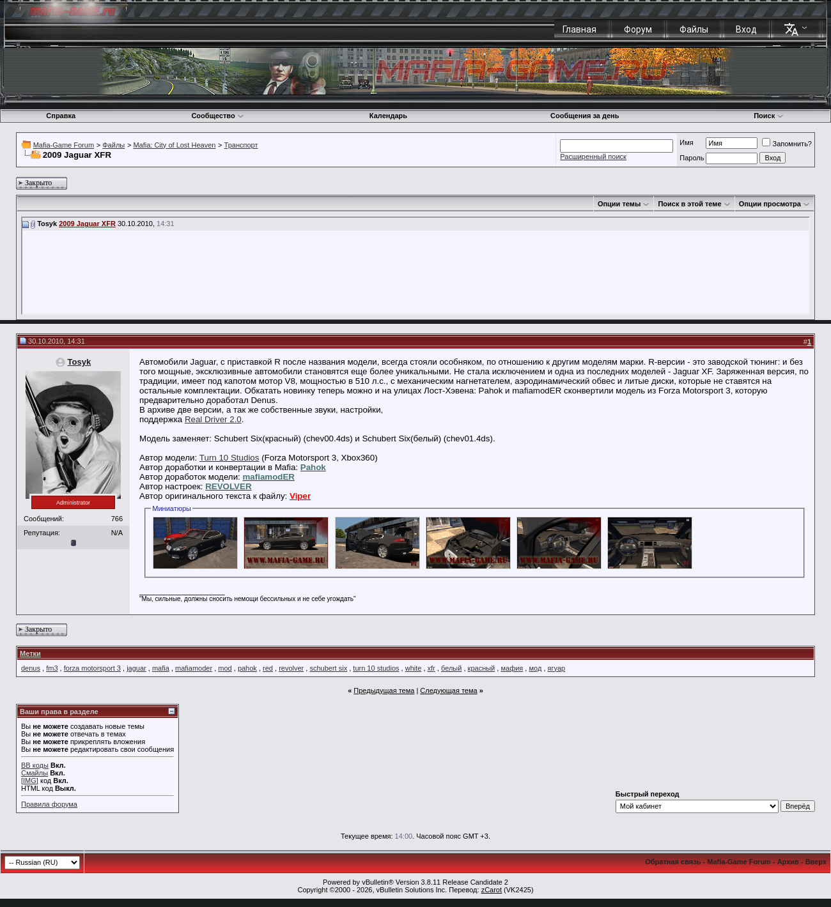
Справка (60, 115)
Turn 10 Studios (229, 457)
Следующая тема (448, 690)
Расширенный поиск (593, 156)
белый (451, 668)
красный (481, 668)
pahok (247, 668)
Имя (686, 142)
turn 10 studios (376, 668)
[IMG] (29, 780)
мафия (512, 668)
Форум (638, 29)
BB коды (35, 765)
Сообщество (217, 115)
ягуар (557, 668)
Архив (788, 861)
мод (535, 668)
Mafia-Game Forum (63, 145)
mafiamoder (193, 668)
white (413, 668)
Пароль (692, 158)
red (268, 668)
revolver (291, 668)
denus (30, 668)
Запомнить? (787, 144)
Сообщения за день (584, 115)
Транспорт (241, 145)
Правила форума (49, 804)
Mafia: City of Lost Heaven (174, 145)
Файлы (694, 29)
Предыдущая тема (383, 690)
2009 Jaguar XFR (87, 223)
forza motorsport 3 (92, 668)
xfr (431, 668)
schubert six (328, 668)
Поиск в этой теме (689, 204)
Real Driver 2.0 (213, 419)
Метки (30, 653)
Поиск (769, 115)
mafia (160, 668)
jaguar (136, 668)
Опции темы (619, 204)
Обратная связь (673, 861)
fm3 (52, 668)
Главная (579, 29)
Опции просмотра (770, 204)
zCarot (491, 890)
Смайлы (34, 773)
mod (224, 668)
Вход (746, 29)
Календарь (388, 115)
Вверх (816, 861)
